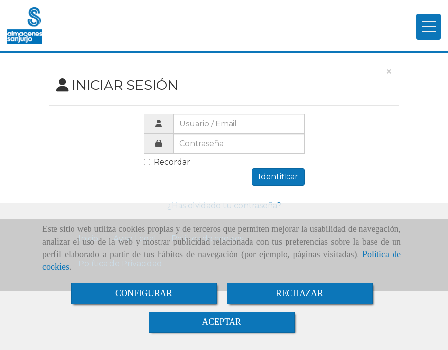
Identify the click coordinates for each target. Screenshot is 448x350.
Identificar (278, 176)
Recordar (167, 162)
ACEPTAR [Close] (221, 322)
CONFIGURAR (143, 293)
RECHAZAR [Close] (299, 293)
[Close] (388, 72)
